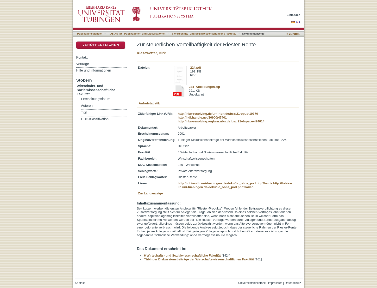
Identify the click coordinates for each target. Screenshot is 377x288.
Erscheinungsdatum (95, 99)
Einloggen (294, 14)
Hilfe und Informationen (93, 70)
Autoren (87, 106)
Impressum (275, 283)
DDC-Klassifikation (94, 119)
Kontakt (82, 57)
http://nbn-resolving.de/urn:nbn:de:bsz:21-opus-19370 (218, 113)
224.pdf (195, 67)
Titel (84, 112)
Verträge (82, 64)
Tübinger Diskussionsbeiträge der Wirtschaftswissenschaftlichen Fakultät (199, 259)
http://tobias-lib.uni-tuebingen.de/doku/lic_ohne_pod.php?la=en (235, 185)
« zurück (293, 34)
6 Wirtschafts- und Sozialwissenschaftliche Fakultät (204, 33)
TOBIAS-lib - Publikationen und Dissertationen (136, 33)
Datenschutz (293, 283)
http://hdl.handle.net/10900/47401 (202, 117)
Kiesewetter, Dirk (151, 53)
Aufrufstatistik (149, 103)
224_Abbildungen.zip (204, 87)
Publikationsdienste (89, 33)
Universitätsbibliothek (252, 283)
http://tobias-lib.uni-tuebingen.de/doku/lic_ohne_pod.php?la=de (225, 183)
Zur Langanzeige (150, 193)
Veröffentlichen (100, 45)
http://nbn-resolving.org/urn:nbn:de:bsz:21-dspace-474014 (221, 121)
